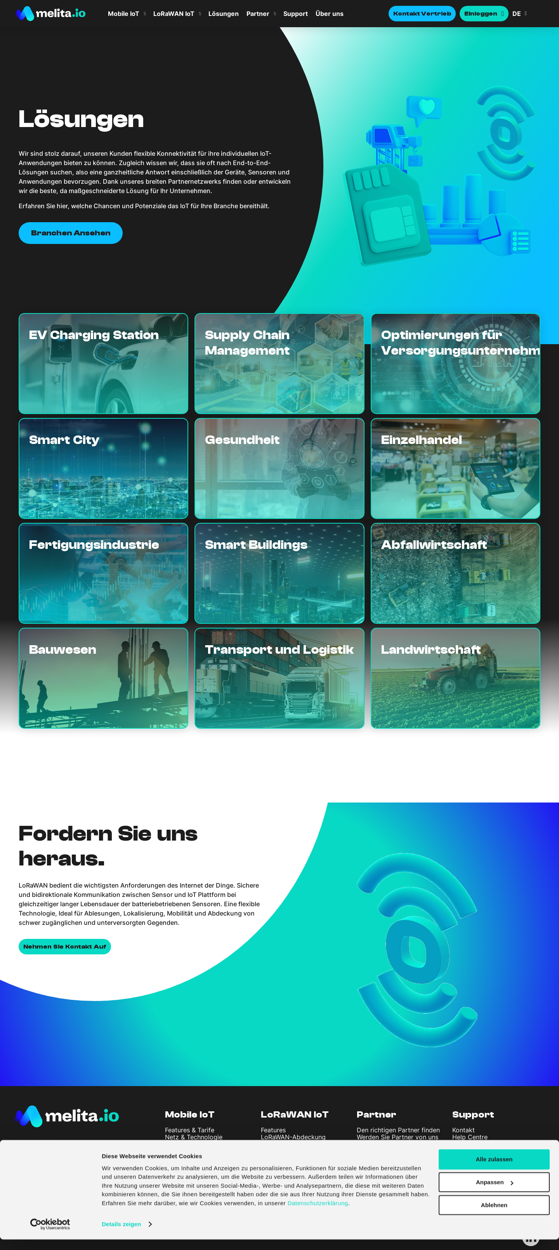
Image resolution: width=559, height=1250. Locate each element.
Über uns (330, 13)
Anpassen (494, 1192)
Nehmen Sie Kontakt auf (64, 946)
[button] (527, 13)
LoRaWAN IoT (173, 13)
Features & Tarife (189, 1130)
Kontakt (463, 1130)
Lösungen (223, 13)
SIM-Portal (180, 1144)
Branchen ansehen (70, 232)
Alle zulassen (494, 1169)
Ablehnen (494, 1215)
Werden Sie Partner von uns (397, 1137)
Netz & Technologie (193, 1137)
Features (273, 1130)
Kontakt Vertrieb (422, 13)
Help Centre (470, 1137)
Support (295, 13)
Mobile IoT (123, 13)
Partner (258, 13)
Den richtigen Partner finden (398, 1130)
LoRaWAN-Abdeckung (293, 1137)
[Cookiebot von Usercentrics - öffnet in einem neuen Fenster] (50, 1235)
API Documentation (480, 1144)
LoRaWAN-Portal (285, 1144)
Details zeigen (121, 1234)
